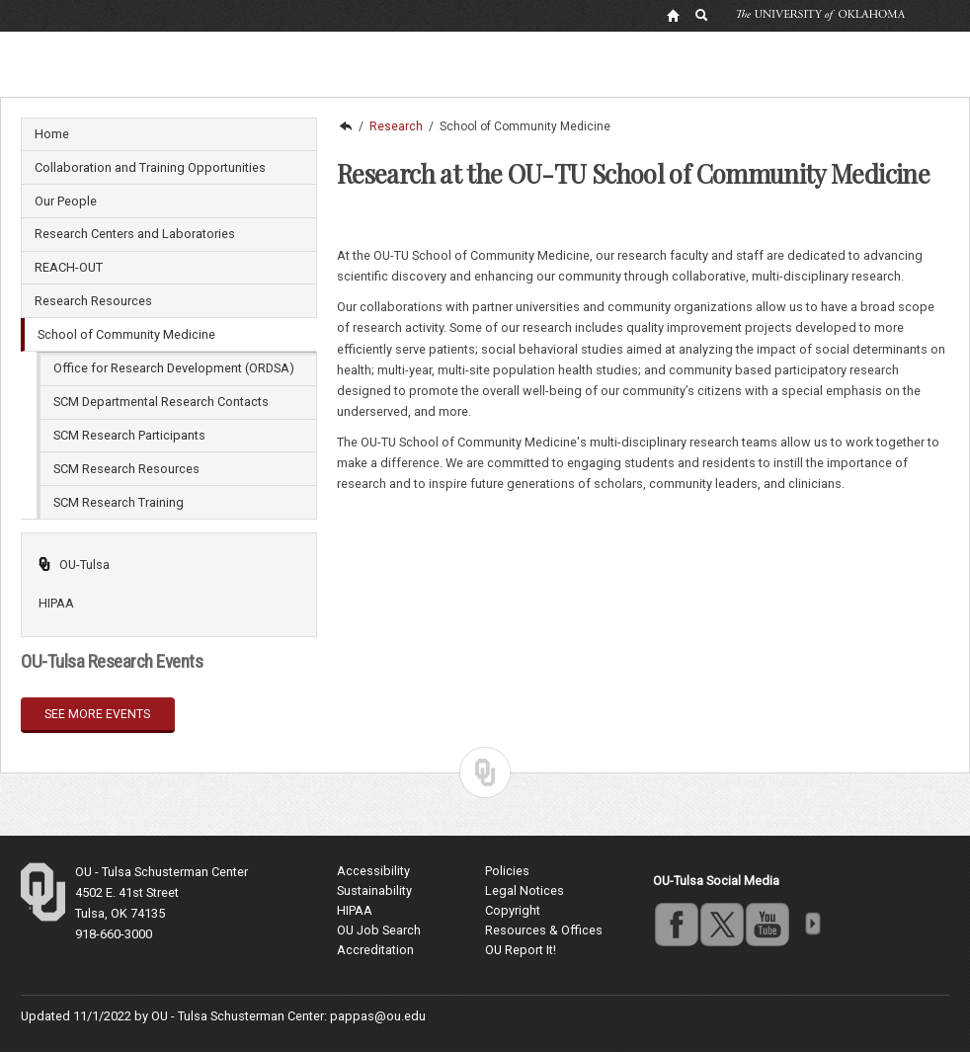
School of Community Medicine (126, 334)
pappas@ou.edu (378, 1016)
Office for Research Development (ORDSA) (173, 368)
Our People (66, 201)
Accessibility (373, 870)
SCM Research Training (118, 502)
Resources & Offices (544, 930)
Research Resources (93, 300)
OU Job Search (379, 930)
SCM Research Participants (129, 435)
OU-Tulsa (74, 564)
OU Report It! (520, 949)
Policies (507, 870)
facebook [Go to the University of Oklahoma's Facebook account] (675, 923)
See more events (97, 714)
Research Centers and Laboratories (135, 233)
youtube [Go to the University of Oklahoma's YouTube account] (766, 923)
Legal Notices (524, 890)
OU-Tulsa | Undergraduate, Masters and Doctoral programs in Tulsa (345, 126)
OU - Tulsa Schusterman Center (161, 871)
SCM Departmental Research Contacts (161, 401)
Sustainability (374, 890)
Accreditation (375, 949)
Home (52, 133)
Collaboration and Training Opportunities (150, 167)
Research (396, 126)
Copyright (512, 910)
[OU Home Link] (672, 15)
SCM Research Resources (126, 468)
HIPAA (56, 603)
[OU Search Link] (702, 15)
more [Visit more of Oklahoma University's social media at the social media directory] (812, 923)
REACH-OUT (69, 267)
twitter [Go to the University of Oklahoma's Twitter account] (721, 923)
